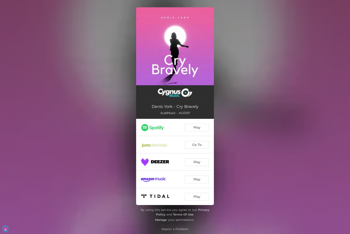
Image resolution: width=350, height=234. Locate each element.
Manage (161, 220)
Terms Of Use (183, 214)
